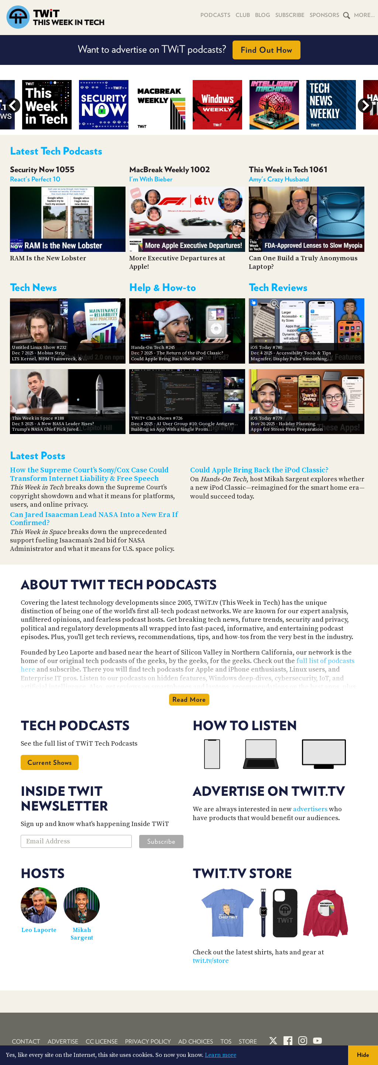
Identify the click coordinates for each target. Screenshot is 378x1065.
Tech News (33, 287)
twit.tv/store (211, 961)
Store (248, 1041)
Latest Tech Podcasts (56, 151)
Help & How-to (162, 287)
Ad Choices (195, 1041)
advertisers (310, 809)
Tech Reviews (278, 287)
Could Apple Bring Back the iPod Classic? (259, 470)
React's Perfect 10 (35, 179)
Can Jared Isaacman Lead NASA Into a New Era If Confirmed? (94, 519)
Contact (26, 1041)
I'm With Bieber (150, 179)
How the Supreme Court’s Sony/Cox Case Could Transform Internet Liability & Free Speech (89, 474)
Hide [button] (363, 1054)
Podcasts (215, 15)
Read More (189, 699)
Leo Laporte (38, 930)
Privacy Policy (148, 1041)
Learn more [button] (220, 1055)
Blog (262, 15)
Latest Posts (37, 455)
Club (243, 15)
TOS (225, 1041)
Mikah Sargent (82, 933)
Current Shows (49, 762)
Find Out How (266, 50)
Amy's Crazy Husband (279, 179)
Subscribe (290, 15)
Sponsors (324, 15)
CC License (102, 1041)
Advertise (63, 1041)
